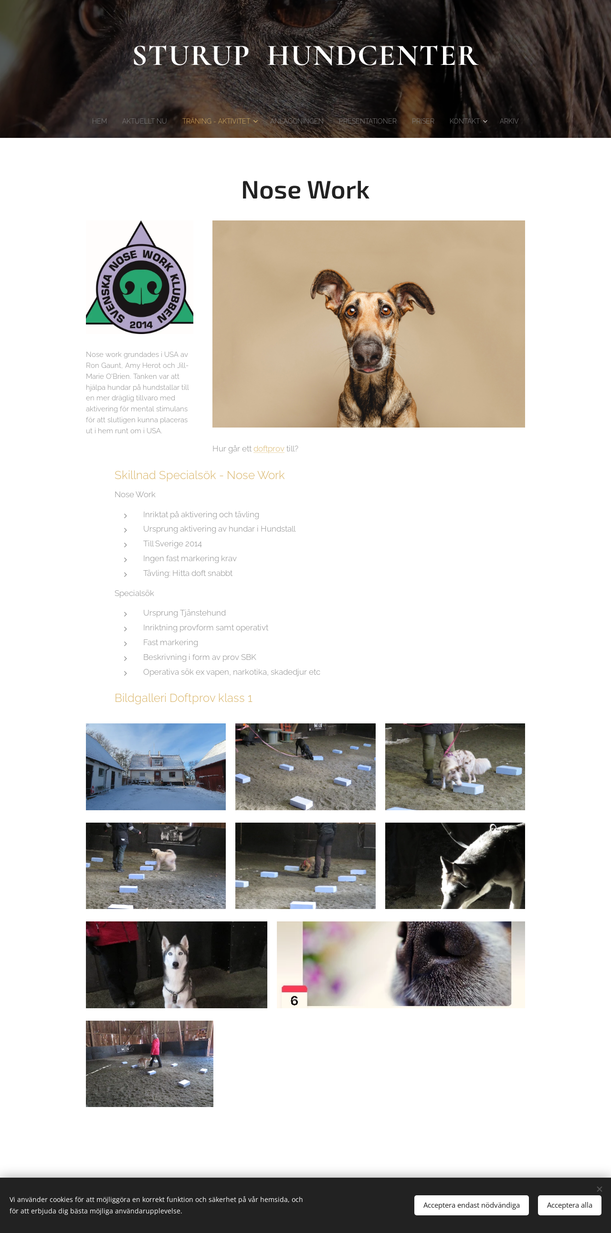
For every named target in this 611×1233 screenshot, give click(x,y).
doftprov (268, 448)
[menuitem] (86, 121)
